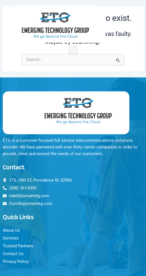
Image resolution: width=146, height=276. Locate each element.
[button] (73, 50)
